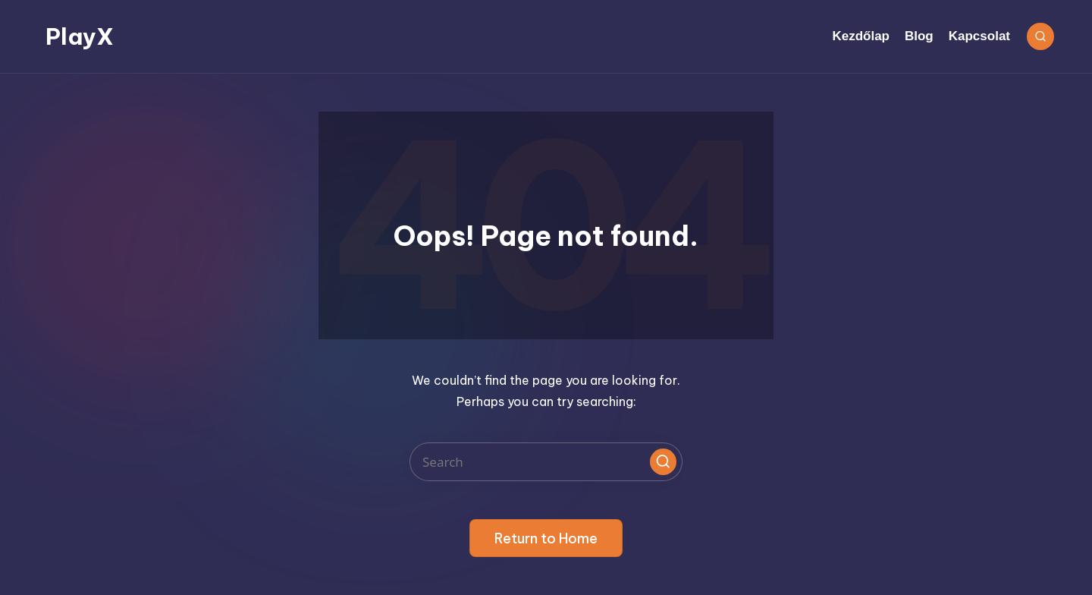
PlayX (80, 36)
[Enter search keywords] (546, 461)
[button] (663, 462)
